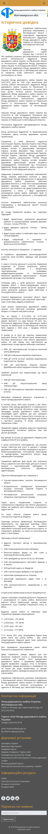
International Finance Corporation (15, 781)
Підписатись (8, 819)
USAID (4, 778)
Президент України (9, 743)
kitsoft (28, 829)
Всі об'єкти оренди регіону (12, 731)
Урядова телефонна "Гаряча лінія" (16, 752)
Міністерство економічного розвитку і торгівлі (21, 766)
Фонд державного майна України (29, 10)
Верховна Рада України (11, 746)
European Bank (7, 787)
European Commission (10, 784)
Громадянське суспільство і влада (16, 755)
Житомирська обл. (26, 15)
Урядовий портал (9, 749)
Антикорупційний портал (12, 763)
